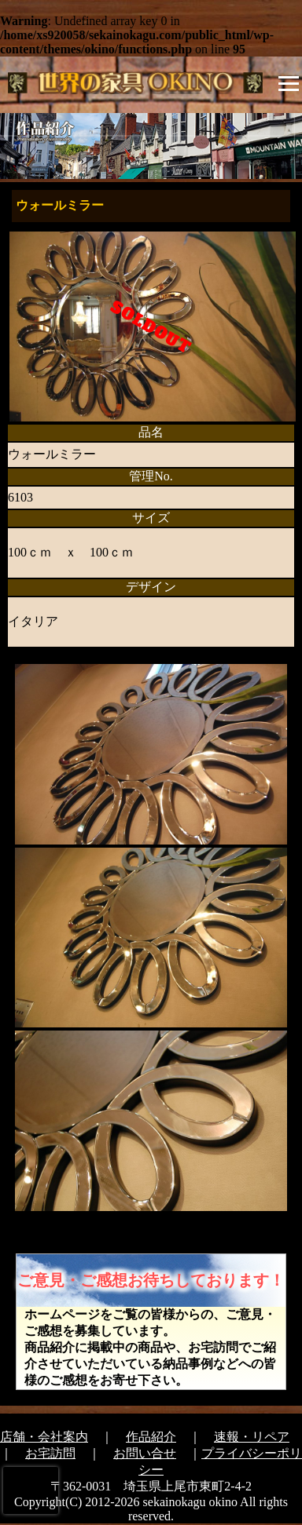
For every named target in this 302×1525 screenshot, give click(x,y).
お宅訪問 (50, 1453)
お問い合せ (144, 1453)
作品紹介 (151, 1436)
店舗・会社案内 (44, 1436)
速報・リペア (251, 1436)
